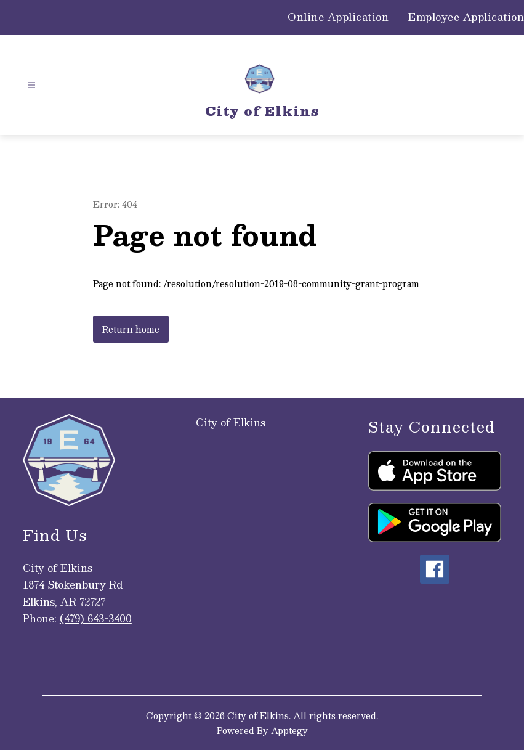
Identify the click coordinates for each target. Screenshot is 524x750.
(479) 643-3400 (96, 618)
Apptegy (289, 730)
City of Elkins (230, 422)
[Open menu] (32, 85)
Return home (130, 329)
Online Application (338, 17)
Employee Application (466, 17)
